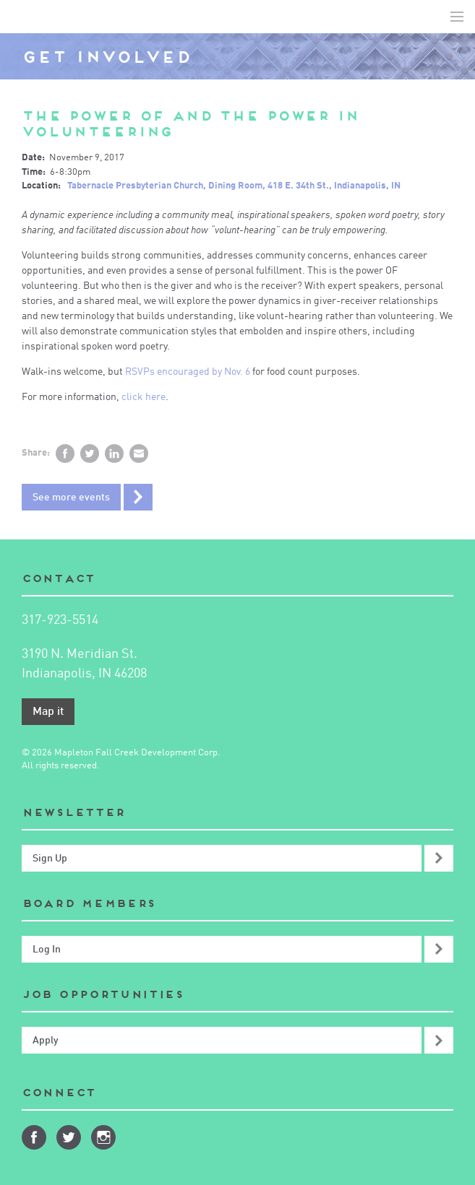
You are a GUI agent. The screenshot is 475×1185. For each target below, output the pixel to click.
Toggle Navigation (456, 17)
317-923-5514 (60, 620)
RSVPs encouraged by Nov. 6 (187, 372)
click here (143, 397)
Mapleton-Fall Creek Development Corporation (22, 16)
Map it (48, 712)
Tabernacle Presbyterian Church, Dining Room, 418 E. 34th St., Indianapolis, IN (234, 186)
